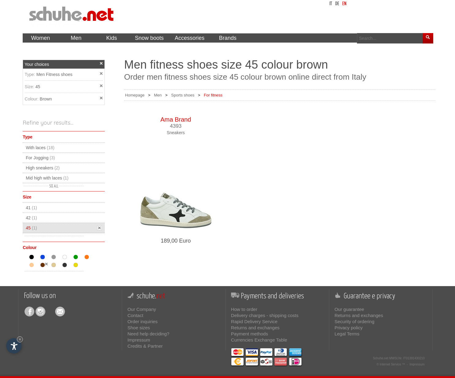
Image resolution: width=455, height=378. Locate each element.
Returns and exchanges (255, 327)
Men (157, 95)
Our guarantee (349, 309)
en (344, 4)
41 (31, 207)
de (337, 4)
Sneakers (176, 132)
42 (31, 217)
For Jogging (40, 157)
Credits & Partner (145, 346)
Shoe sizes (138, 327)
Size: (30, 86)
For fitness (213, 95)
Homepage (135, 95)
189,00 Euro (176, 241)
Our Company (141, 309)
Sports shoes (183, 95)
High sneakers (43, 167)
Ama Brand (176, 119)
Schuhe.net (381, 358)
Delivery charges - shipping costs (264, 315)
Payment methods (249, 333)
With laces (40, 147)
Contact (135, 315)
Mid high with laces (47, 178)
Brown (46, 98)
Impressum (138, 339)
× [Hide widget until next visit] (20, 339)
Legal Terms (347, 333)
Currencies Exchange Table (259, 339)
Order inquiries (142, 321)
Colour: (32, 98)
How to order (244, 309)
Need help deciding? (148, 333)
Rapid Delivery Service (254, 321)
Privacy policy (349, 327)
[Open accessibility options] (13, 345)
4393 (176, 126)
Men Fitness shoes (54, 74)
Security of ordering (354, 321)
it (330, 4)
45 (38, 86)
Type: (30, 74)
